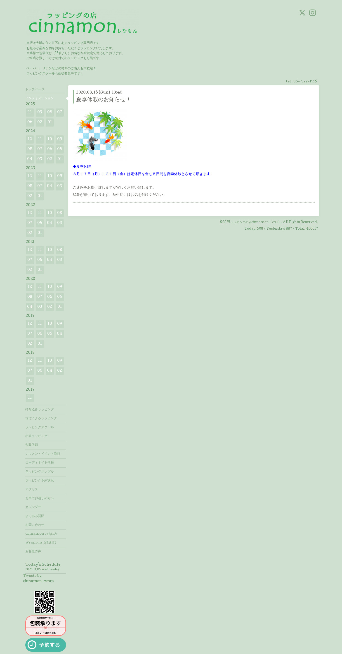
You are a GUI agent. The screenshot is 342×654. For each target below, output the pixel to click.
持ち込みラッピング (39, 409)
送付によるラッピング (41, 418)
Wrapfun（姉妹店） (41, 543)
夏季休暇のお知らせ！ (103, 100)
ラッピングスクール (39, 427)
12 (30, 139)
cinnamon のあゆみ (41, 534)
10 (49, 139)
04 (29, 159)
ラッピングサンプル (39, 472)
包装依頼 (31, 445)
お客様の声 (33, 551)
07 (59, 112)
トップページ (34, 89)
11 (30, 112)
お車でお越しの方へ (39, 498)
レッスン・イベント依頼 (42, 454)
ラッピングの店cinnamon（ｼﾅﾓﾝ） (256, 222)
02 (39, 122)
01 (49, 122)
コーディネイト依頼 (39, 463)
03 (39, 159)
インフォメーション (39, 98)
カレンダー (33, 507)
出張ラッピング (36, 436)
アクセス (31, 489)
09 (39, 112)
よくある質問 (34, 516)
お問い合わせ (34, 525)
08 (49, 112)
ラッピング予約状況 (39, 481)
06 (29, 122)
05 (59, 149)
